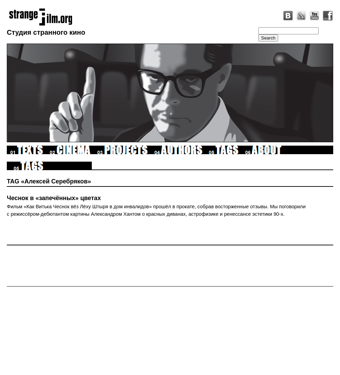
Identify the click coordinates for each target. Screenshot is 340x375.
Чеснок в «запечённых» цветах (54, 198)
